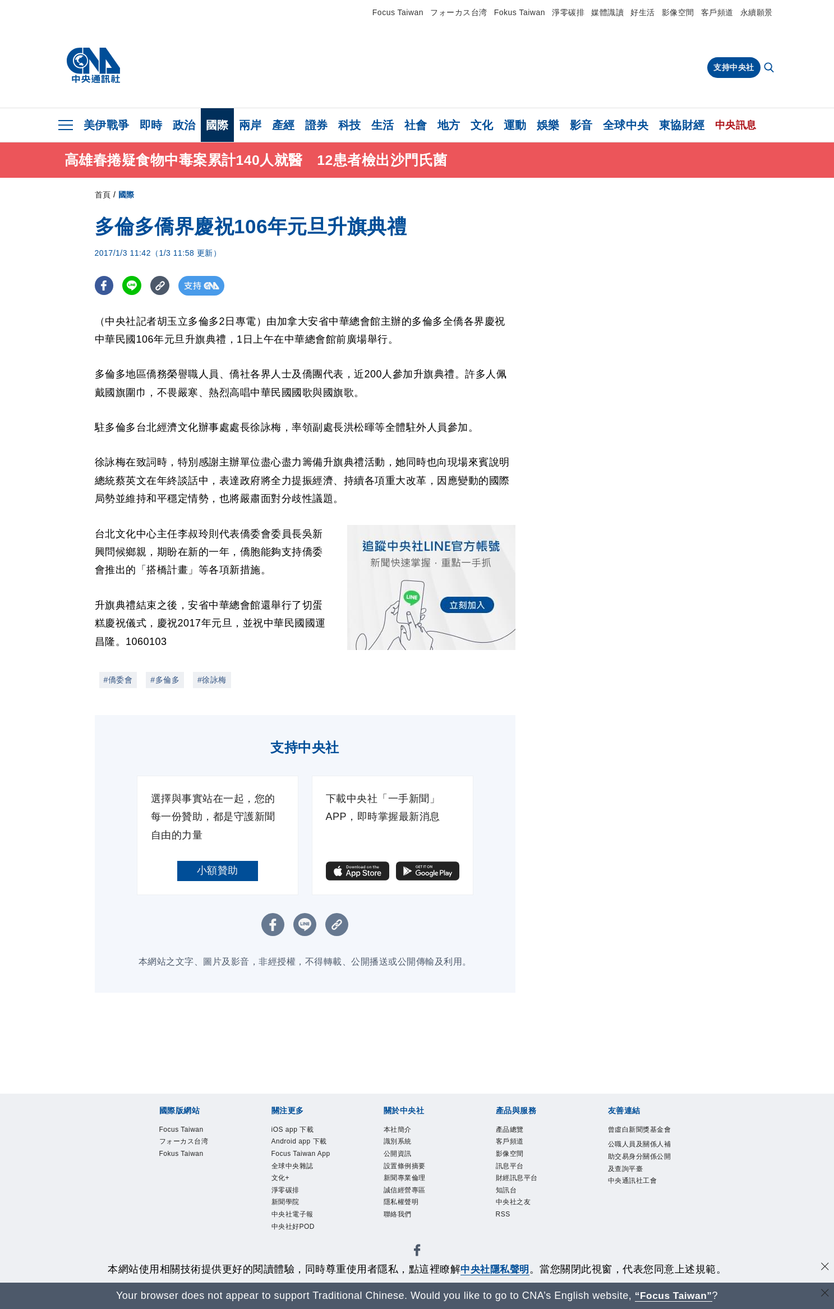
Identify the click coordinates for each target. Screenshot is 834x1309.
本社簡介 (400, 1130)
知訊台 (508, 1198)
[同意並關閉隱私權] (824, 1268)
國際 (217, 125)
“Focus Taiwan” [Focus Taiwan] (673, 1295)
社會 (415, 125)
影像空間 (678, 12)
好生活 (642, 12)
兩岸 (250, 125)
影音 (581, 125)
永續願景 (756, 12)
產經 (283, 125)
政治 (184, 125)
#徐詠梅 (212, 679)
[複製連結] (162, 286)
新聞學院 (287, 1225)
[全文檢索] (770, 68)
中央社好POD (296, 1252)
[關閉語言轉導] (824, 1294)
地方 (448, 125)
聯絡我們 (400, 1225)
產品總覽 (512, 1130)
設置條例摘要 (408, 1171)
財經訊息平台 (520, 1185)
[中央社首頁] (93, 65)
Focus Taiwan (397, 12)
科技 (349, 125)
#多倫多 (164, 679)
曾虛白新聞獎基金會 (640, 1137)
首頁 (103, 194)
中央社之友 (516, 1211)
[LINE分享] (133, 286)
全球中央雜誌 (295, 1185)
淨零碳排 (568, 12)
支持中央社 (733, 67)
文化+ (282, 1198)
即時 (151, 125)
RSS (504, 1225)
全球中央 (626, 125)
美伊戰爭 (107, 125)
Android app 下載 (304, 1144)
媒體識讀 (607, 12)
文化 (482, 125)
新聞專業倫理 (408, 1185)
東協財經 (682, 125)
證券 (316, 125)
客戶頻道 (717, 12)
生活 (382, 125)
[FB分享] (104, 286)
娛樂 (548, 125)
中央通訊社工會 (636, 1200)
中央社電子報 (295, 1239)
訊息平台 (512, 1171)
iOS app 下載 (296, 1130)
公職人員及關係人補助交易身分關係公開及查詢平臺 (640, 1173)
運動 (515, 125)
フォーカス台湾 (458, 12)
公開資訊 (400, 1157)
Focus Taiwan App (297, 1164)
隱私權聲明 (404, 1211)
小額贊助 (217, 870)
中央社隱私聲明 (495, 1269)
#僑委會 (118, 679)
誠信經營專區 (408, 1198)
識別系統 (400, 1144)
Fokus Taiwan (519, 12)
